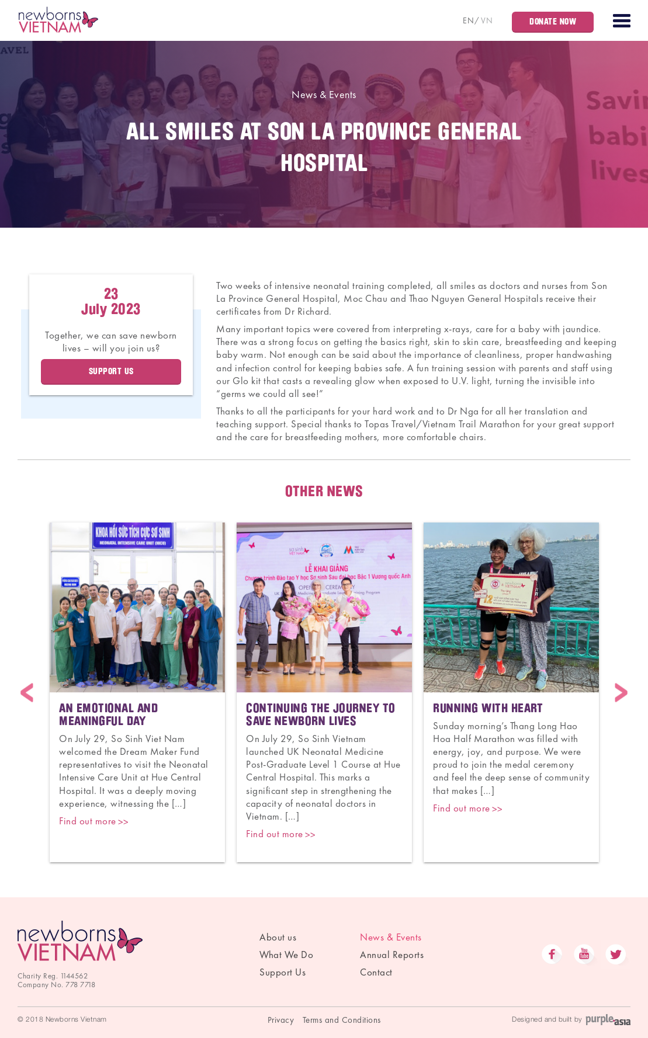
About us (277, 937)
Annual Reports (392, 954)
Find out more (87, 820)
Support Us (111, 371)
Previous (26, 692)
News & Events (324, 94)
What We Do (286, 954)
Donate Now (552, 21)
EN (468, 20)
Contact (376, 972)
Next (621, 692)
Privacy (281, 1020)
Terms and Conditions (342, 1020)
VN (487, 20)
